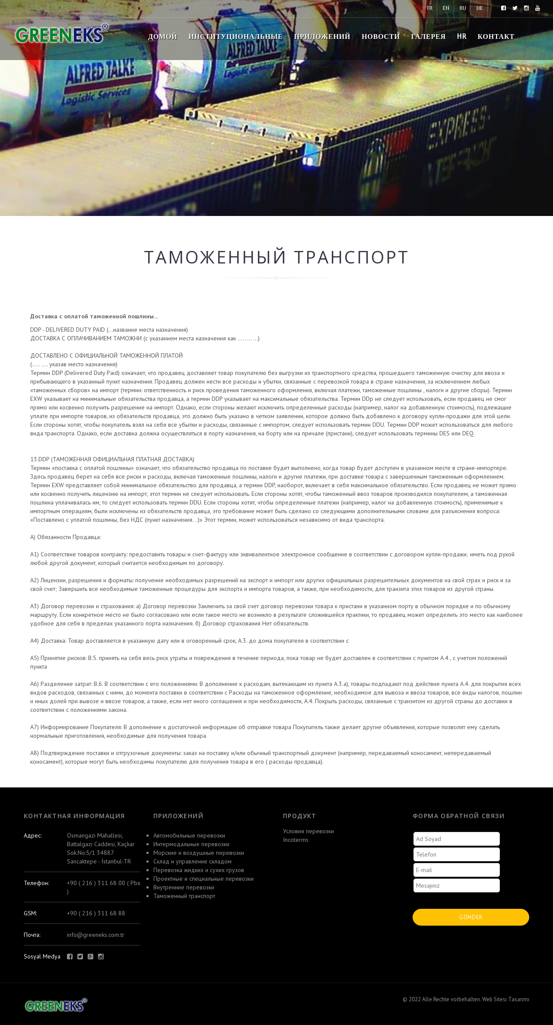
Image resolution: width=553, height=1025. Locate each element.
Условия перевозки (308, 831)
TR (429, 8)
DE (480, 8)
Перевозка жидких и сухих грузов (198, 870)
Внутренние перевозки (183, 887)
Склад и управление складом (192, 861)
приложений (322, 37)
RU (463, 8)
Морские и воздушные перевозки (198, 853)
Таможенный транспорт (184, 896)
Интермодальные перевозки (191, 844)
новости (381, 37)
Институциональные (235, 37)
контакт (495, 37)
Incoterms (295, 840)
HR (462, 37)
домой (162, 37)
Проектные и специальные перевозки (203, 878)
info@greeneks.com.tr (95, 935)
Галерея (428, 37)
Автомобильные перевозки (189, 835)
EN (446, 8)
